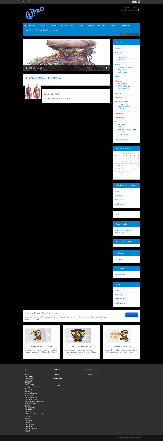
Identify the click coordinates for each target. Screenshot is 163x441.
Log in (117, 191)
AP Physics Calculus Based (127, 129)
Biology (43, 25)
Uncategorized (120, 275)
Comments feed (120, 200)
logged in (55, 98)
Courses (91, 25)
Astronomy (121, 132)
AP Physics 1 (122, 124)
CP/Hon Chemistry (124, 86)
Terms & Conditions (43, 30)
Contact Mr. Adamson (130, 8)
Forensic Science (123, 104)
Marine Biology (122, 72)
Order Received (125, 25)
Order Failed (28, 30)
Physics (81, 25)
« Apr (115, 177)
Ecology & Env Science (125, 67)
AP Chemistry (122, 83)
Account (56, 30)
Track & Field (122, 60)
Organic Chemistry (124, 88)
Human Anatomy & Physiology (34, 401)
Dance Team (122, 57)
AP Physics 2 (122, 127)
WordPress (58, 385)
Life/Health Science (67, 25)
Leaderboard (101, 25)
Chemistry (53, 25)
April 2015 (118, 259)
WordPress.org (120, 204)
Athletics (32, 25)
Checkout (113, 25)
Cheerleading (122, 55)
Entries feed (119, 195)
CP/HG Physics (123, 134)
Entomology (121, 69)
